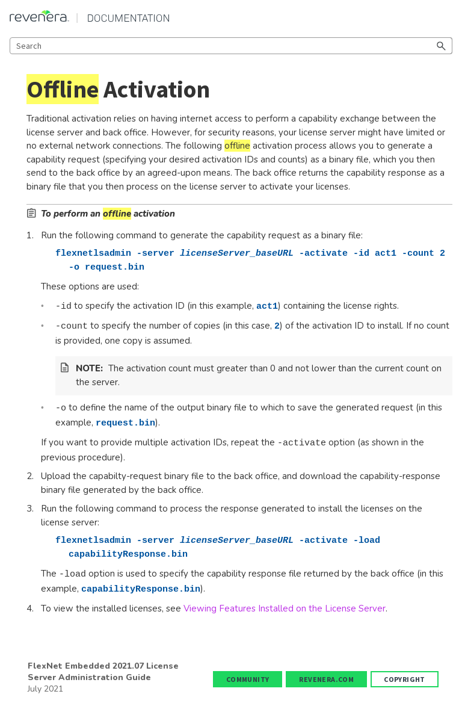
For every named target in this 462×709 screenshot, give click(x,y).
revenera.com (326, 679)
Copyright (404, 679)
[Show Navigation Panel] (445, 16)
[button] (441, 45)
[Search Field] (231, 45)
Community (248, 679)
